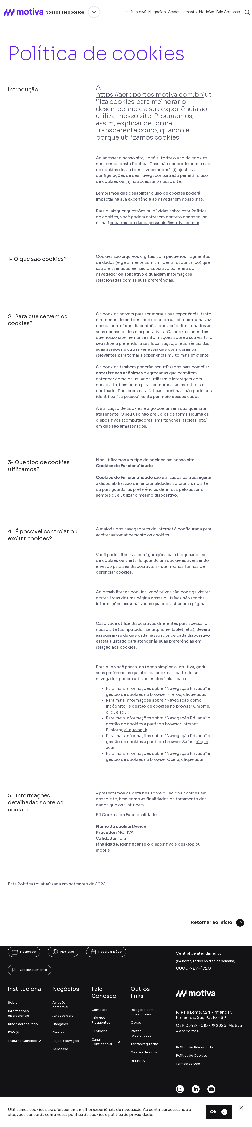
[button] (247, 12)
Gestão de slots (144, 1052)
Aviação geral (63, 1016)
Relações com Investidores (142, 1012)
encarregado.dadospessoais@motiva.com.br (154, 222)
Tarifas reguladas (145, 1044)
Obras (136, 1022)
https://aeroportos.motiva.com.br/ (150, 95)
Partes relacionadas (141, 1033)
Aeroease (60, 1049)
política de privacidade (130, 1114)
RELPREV (138, 1061)
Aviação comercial (60, 1004)
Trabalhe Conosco (25, 1041)
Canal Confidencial (106, 1041)
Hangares (60, 1024)
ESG (13, 1032)
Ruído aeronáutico (23, 1024)
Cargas (58, 1032)
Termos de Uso (188, 1064)
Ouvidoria (99, 1031)
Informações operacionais (18, 1013)
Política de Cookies (191, 1055)
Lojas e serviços (65, 1041)
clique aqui (194, 694)
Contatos (99, 1010)
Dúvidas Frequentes (101, 1020)
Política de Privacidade (194, 1047)
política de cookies (86, 1114)
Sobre (13, 1002)
